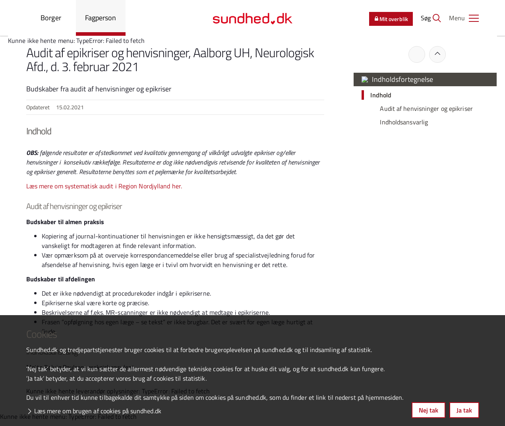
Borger (51, 17)
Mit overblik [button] (390, 19)
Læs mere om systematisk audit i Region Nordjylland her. (104, 186)
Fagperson (100, 17)
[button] (464, 18)
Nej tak (428, 410)
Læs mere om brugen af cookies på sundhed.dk (97, 411)
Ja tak (464, 410)
